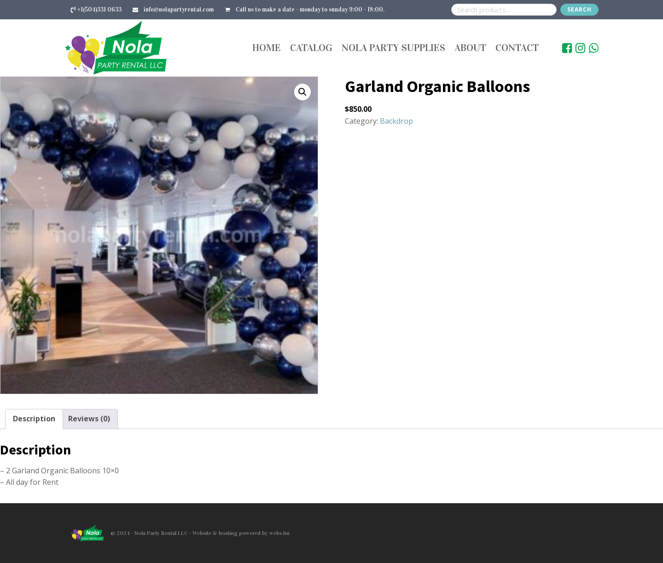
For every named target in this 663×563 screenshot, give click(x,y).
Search (579, 9)
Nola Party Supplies (393, 47)
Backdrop (396, 121)
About (470, 47)
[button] (302, 92)
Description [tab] (34, 419)
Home (266, 47)
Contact (517, 47)
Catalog (311, 47)
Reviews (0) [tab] (89, 419)
